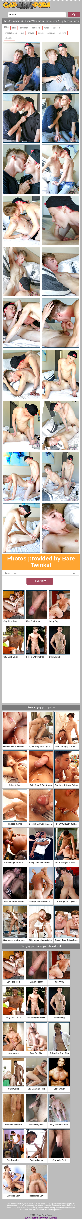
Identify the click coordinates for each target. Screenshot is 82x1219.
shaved (31, 33)
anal (14, 28)
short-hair (9, 38)
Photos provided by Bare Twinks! (41, 561)
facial (46, 28)
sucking (62, 33)
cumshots (36, 28)
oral (22, 33)
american (51, 33)
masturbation (11, 33)
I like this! (40, 581)
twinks (40, 33)
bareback (24, 28)
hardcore (56, 28)
